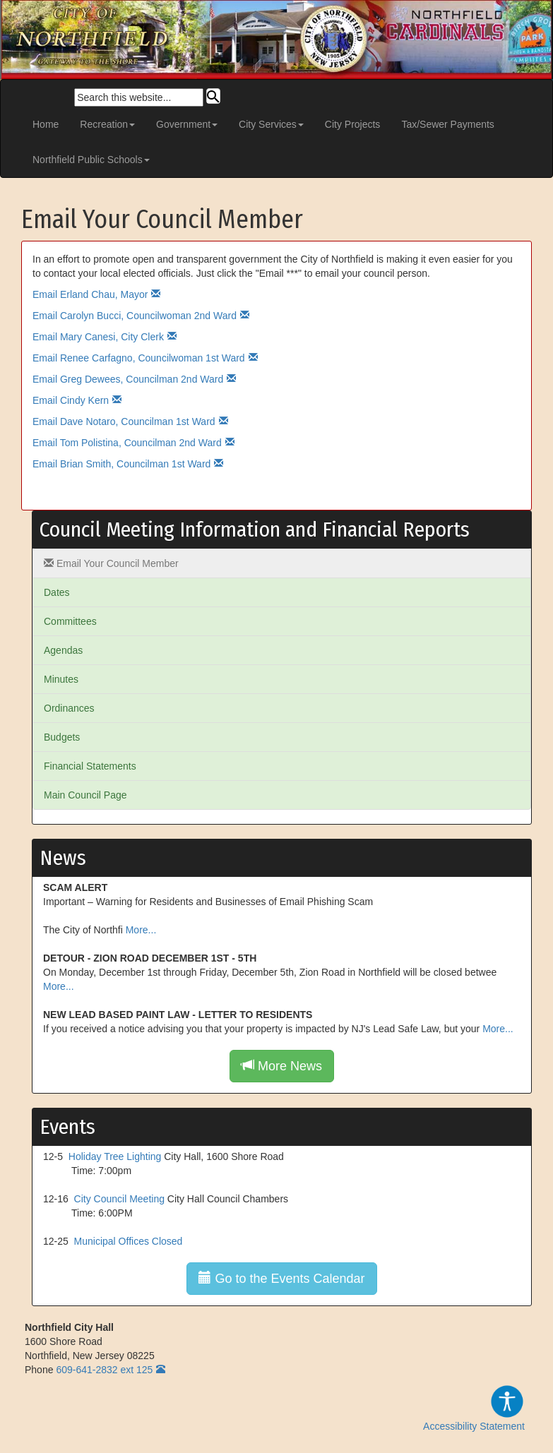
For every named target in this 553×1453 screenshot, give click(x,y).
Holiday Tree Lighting (115, 1156)
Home (45, 124)
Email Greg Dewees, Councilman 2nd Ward (127, 379)
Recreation (107, 124)
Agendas (63, 650)
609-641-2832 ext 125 (104, 1369)
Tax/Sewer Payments (447, 124)
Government (187, 124)
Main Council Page (85, 795)
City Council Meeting (119, 1198)
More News (282, 1065)
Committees (70, 621)
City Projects (353, 124)
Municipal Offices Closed (128, 1241)
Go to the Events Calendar (281, 1278)
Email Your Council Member (111, 563)
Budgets (62, 737)
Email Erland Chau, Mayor (90, 294)
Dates (57, 592)
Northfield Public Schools (91, 159)
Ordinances (69, 708)
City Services (271, 124)
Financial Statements (90, 766)
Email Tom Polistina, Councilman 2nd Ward (127, 442)
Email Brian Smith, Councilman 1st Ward (121, 464)
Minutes (61, 679)
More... (141, 929)
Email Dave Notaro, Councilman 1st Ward (123, 421)
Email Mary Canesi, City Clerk (98, 336)
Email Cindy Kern (70, 400)
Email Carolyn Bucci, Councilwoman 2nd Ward (134, 315)
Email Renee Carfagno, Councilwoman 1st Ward (138, 358)
